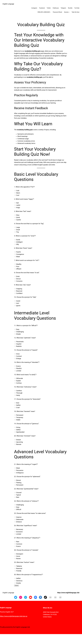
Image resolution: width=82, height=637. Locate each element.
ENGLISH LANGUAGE (44, 12)
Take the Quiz (75, 12)
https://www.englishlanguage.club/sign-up (13, 616)
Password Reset (57, 12)
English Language (8, 4)
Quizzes (66, 12)
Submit (16, 585)
